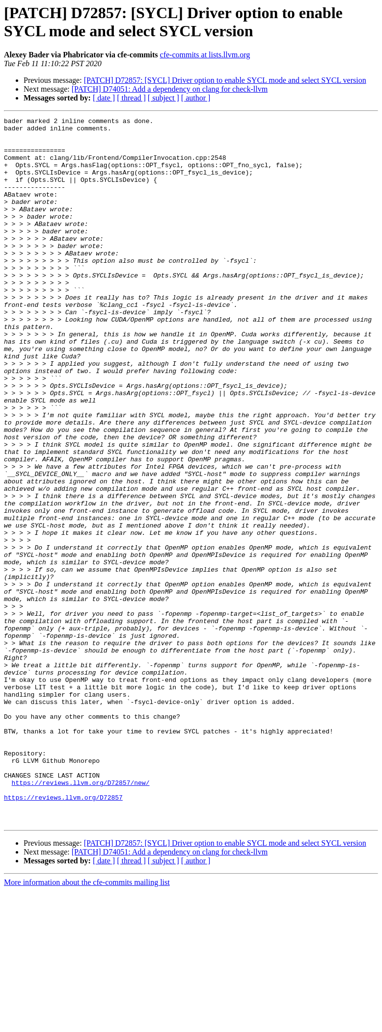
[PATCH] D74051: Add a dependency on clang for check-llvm (170, 89)
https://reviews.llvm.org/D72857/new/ (81, 916)
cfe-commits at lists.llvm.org (205, 54)
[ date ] (104, 98)
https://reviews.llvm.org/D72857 (63, 934)
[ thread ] (131, 98)
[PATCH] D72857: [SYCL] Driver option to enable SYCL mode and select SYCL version (225, 80)
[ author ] (196, 98)
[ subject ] (163, 98)
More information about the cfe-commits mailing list (87, 1023)
